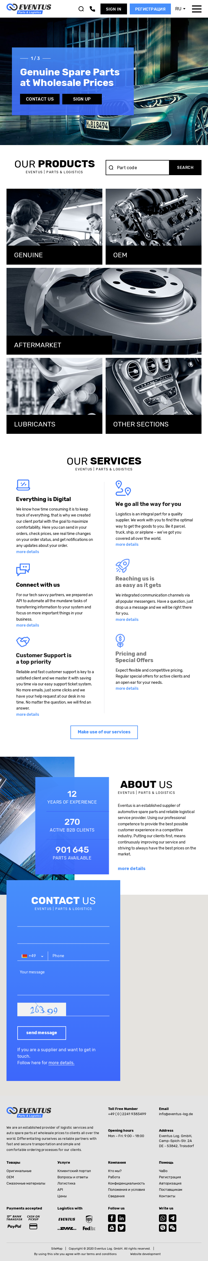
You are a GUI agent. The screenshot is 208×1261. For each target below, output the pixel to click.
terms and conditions (102, 1254)
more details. (61, 1072)
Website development (145, 1254)
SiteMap (57, 1248)
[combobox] (33, 965)
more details (27, 552)
